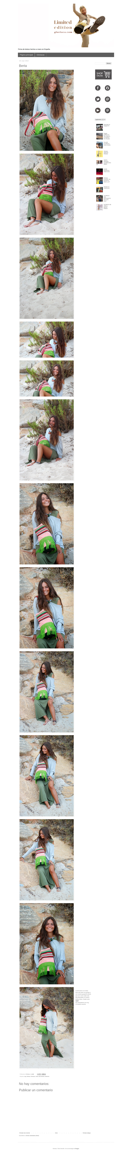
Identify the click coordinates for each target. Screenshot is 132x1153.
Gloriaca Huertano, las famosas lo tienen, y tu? (107, 180)
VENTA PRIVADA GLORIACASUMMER (107, 162)
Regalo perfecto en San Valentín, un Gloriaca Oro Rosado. (107, 136)
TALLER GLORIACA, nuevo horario (107, 144)
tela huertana (41, 1076)
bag (25, 1076)
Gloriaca (28, 1076)
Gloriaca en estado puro (107, 187)
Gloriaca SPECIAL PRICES (106, 153)
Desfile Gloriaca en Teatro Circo (107, 170)
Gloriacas (40, 55)
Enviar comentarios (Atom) (32, 1135)
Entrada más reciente (24, 1133)
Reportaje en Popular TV (107, 125)
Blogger (77, 1148)
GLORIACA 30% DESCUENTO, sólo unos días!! (107, 198)
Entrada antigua (87, 1133)
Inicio (56, 1133)
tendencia (47, 1076)
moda (37, 1076)
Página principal (26, 55)
